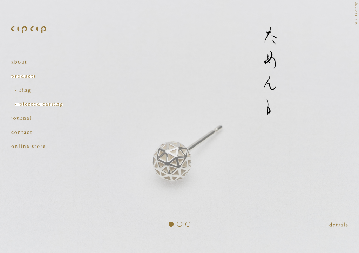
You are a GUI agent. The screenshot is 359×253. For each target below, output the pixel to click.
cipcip (28, 29)
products (23, 76)
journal (21, 118)
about (19, 62)
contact (21, 132)
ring (23, 90)
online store (28, 146)
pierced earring (39, 104)
